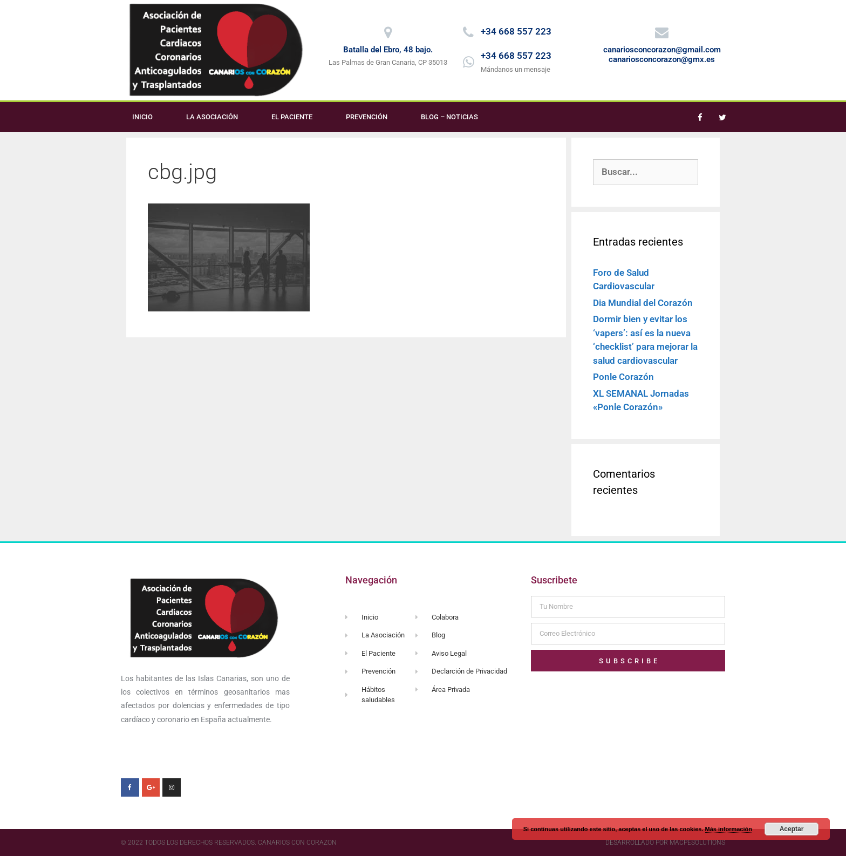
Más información (728, 829)
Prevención (366, 117)
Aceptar (792, 829)
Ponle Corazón (623, 376)
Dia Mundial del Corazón (643, 302)
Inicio (142, 117)
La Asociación (212, 117)
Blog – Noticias (449, 117)
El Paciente (291, 117)
